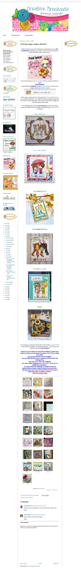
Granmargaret (28, 505)
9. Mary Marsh (48, 411)
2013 (6, 299)
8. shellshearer (38, 411)
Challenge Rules (29, 35)
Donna (34, 229)
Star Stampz (39, 81)
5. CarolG (37, 399)
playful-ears (42, 114)
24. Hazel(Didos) (48, 471)
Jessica (35, 191)
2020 (6, 236)
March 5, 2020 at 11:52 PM (39, 505)
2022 (6, 232)
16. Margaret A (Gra (27, 447)
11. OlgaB (37, 423)
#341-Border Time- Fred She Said (10, 272)
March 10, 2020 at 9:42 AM (38, 514)
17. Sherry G (37, 447)
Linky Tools (49, 489)
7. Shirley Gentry (27, 411)
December (9, 238)
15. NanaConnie (48, 435)
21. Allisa (48, 459)
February (8, 282)
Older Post (56, 563)
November (9, 240)
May (7, 253)
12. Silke (48, 423)
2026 (6, 223)
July (7, 248)
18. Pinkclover (48, 447)
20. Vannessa (37, 459)
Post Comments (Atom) (33, 566)
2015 (6, 295)
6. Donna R (48, 399)
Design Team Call (15, 35)
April (34, 269)
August (8, 246)
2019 (6, 287)
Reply (25, 510)
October (8, 242)
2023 (6, 230)
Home (4, 35)
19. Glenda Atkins (27, 459)
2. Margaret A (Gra (37, 387)
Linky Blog (55, 489)
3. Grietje (48, 387)
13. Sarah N (27, 435)
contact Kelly (45, 86)
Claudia (39, 307)
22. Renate (27, 471)
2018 (6, 289)
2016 (6, 293)
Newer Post (23, 563)
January (8, 284)
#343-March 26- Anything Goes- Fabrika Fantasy (10, 260)
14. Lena (37, 435)
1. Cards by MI (27, 387)
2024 (6, 228)
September (9, 244)
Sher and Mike (43, 269)
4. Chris (27, 399)
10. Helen (27, 423)
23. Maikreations (37, 471)
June (7, 250)
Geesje (36, 114)
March (8, 257)
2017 (6, 291)
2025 (6, 225)
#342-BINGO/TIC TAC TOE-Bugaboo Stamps (10, 266)
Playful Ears (43, 229)
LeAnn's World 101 (51, 97)
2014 (6, 297)
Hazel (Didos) (27, 514)
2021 (6, 234)
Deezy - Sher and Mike (40, 150)
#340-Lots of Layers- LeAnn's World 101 (10, 277)
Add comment (24, 522)
